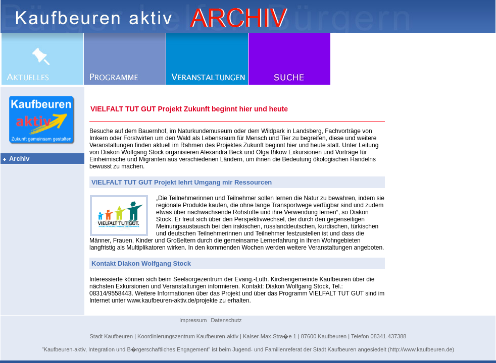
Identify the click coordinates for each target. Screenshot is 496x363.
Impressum (193, 320)
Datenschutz (226, 320)
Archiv (15, 158)
